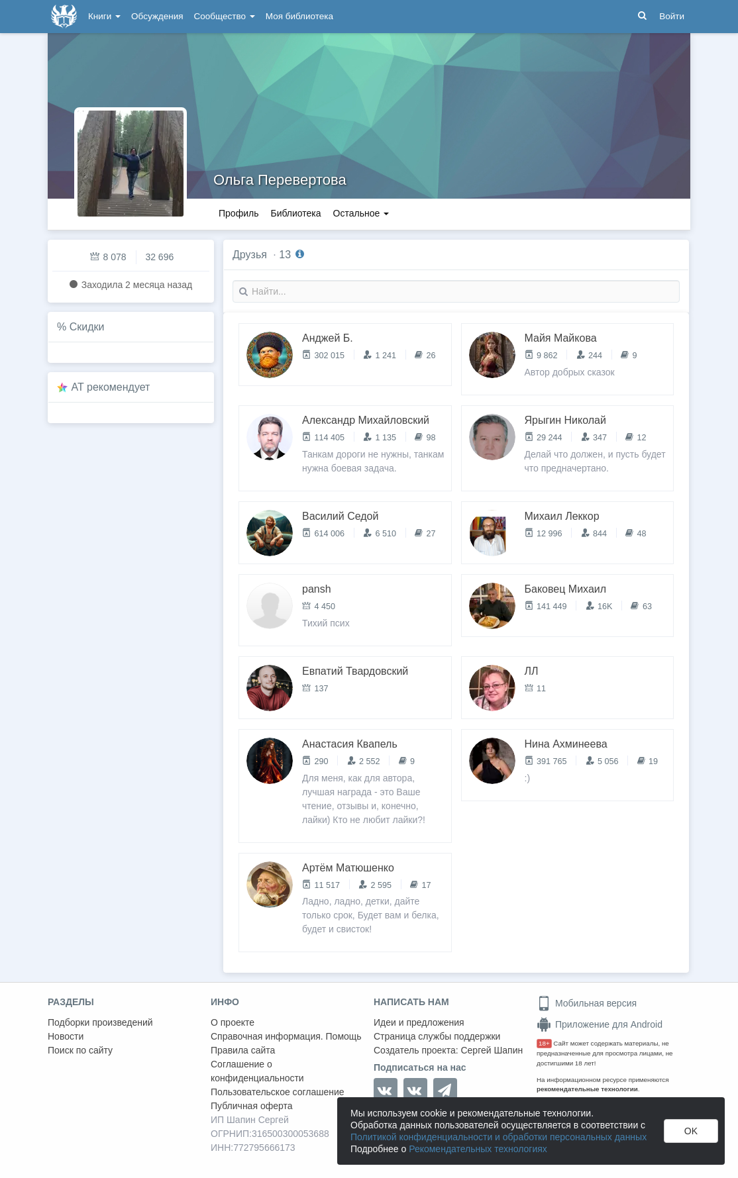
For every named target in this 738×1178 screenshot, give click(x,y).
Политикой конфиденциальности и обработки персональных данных (498, 1137)
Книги (104, 16)
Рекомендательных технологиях (478, 1149)
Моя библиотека (299, 16)
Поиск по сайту (80, 1050)
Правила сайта (243, 1050)
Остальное (361, 213)
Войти (671, 16)
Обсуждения (157, 16)
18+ (544, 1043)
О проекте (232, 1022)
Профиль (238, 213)
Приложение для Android (599, 1024)
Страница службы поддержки (437, 1036)
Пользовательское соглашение (277, 1092)
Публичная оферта (252, 1106)
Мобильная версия (587, 1003)
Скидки (87, 326)
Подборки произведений (100, 1022)
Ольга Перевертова (279, 180)
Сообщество (224, 16)
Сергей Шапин (491, 1050)
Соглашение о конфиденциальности (257, 1071)
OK (691, 1131)
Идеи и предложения (419, 1022)
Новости (65, 1036)
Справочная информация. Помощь (286, 1036)
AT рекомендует (111, 387)
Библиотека (295, 213)
